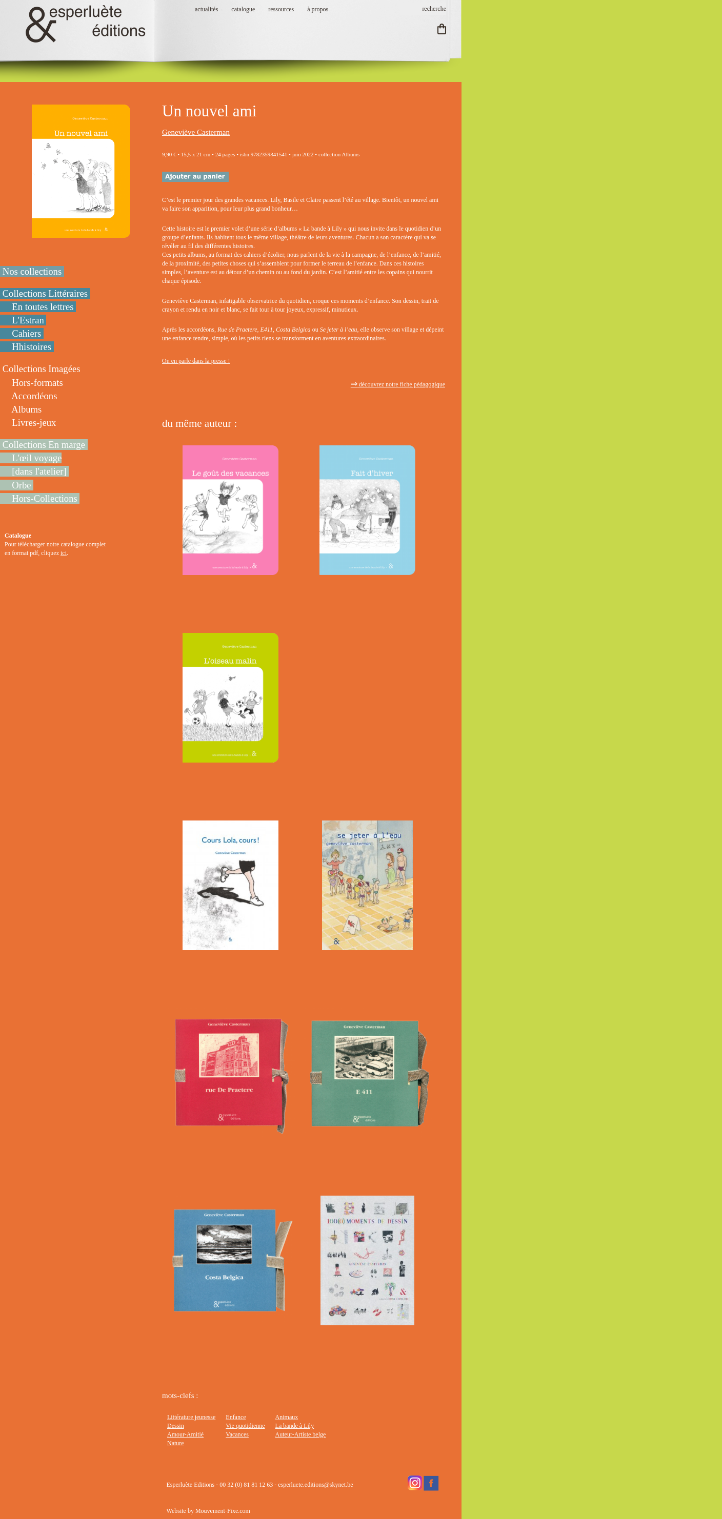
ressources (281, 9)
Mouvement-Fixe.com (222, 1510)
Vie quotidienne (245, 1425)
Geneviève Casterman (196, 132)
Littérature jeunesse (191, 1417)
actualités (206, 9)
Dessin (175, 1425)
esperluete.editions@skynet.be (315, 1484)
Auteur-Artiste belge (300, 1434)
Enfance (236, 1417)
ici (64, 553)
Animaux (286, 1417)
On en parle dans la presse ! (196, 360)
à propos (317, 9)
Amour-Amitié (185, 1434)
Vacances (237, 1434)
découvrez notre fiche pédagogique (398, 384)
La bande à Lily (294, 1425)
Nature (175, 1443)
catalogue (243, 9)
